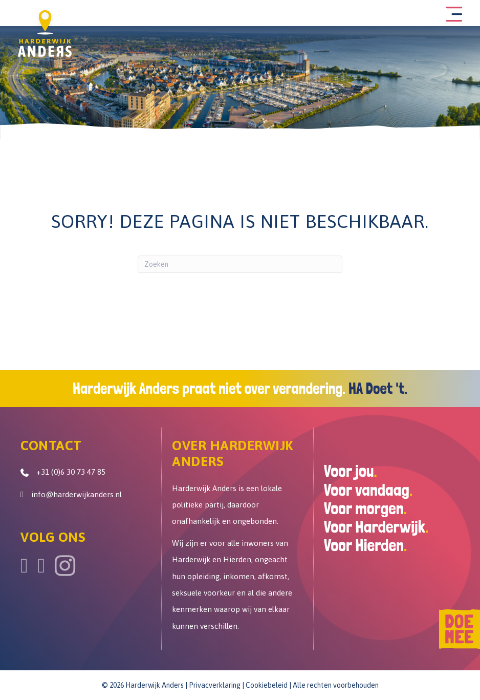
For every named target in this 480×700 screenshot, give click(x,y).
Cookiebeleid (267, 687)
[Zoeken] (240, 265)
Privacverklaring (215, 687)
